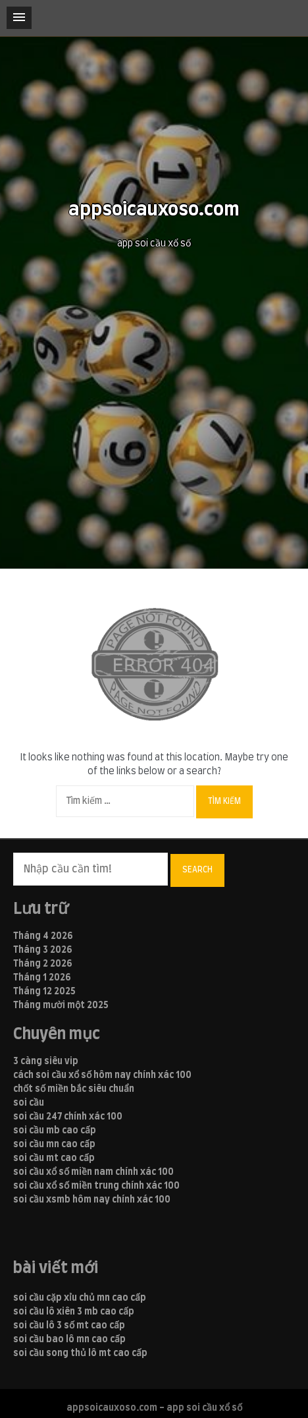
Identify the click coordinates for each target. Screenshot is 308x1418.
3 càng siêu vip (45, 1061)
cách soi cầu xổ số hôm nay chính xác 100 (102, 1075)
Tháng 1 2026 (42, 977)
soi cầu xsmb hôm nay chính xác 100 (91, 1200)
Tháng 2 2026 (42, 964)
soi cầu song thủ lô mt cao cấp (80, 1353)
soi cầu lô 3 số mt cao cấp (69, 1325)
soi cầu (28, 1103)
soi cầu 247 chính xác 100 (67, 1116)
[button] (19, 18)
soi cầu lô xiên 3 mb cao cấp (73, 1312)
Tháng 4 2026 (43, 936)
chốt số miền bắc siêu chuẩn (73, 1089)
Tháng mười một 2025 (61, 1005)
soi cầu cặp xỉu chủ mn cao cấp (79, 1298)
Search (197, 870)
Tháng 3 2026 (42, 950)
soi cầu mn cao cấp (54, 1144)
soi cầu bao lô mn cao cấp (69, 1339)
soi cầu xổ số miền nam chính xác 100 (93, 1172)
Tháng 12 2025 (44, 991)
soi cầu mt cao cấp (54, 1158)
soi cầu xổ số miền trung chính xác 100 (96, 1186)
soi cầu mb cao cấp (54, 1130)
